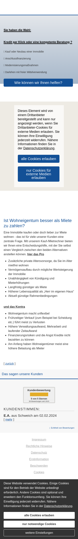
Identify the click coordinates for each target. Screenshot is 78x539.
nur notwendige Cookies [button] (39, 524)
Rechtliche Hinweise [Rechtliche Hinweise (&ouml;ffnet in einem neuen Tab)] (39, 446)
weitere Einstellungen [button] (39, 532)
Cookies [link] (39, 472)
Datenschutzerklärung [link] (38, 148)
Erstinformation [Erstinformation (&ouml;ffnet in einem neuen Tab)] (39, 459)
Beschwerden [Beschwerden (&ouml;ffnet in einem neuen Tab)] (39, 465)
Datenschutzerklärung (58, 506)
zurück (9, 363)
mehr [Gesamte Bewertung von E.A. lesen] (8, 419)
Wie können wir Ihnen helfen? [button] (38, 83)
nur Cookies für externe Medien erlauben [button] (38, 174)
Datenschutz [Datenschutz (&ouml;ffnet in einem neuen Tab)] (39, 452)
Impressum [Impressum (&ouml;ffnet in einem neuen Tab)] (39, 439)
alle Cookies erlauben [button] (38, 159)
